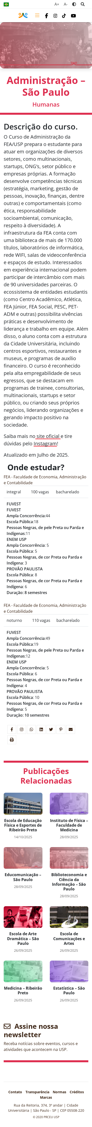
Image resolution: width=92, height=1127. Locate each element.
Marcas (46, 1097)
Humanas (46, 104)
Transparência (37, 1092)
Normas (59, 1092)
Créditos (77, 1092)
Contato (15, 1092)
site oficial (48, 436)
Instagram (45, 443)
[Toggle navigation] (37, 15)
